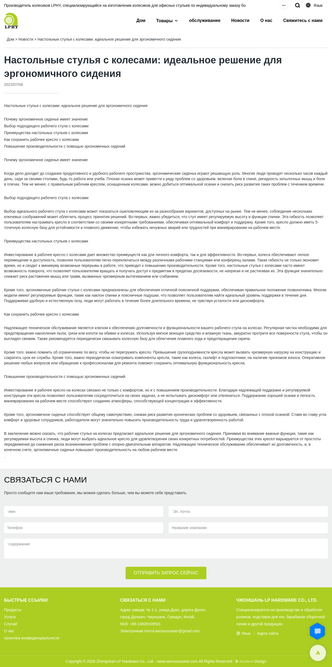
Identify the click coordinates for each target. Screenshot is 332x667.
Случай (10, 624)
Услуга (10, 617)
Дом (140, 20)
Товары (164, 20)
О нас (266, 20)
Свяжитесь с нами (303, 20)
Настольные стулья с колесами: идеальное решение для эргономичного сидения (109, 39)
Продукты (12, 610)
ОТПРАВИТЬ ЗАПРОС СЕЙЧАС (166, 573)
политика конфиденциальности (31, 638)
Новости (240, 20)
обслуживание (205, 20)
